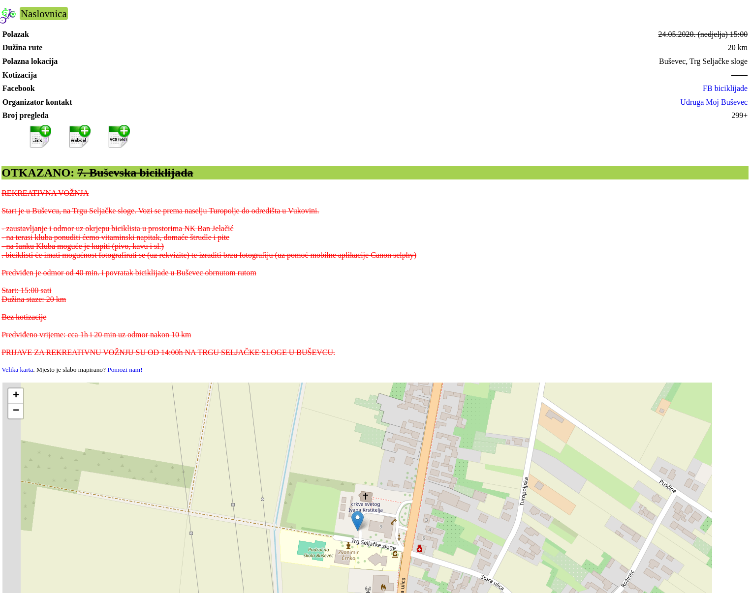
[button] (357, 521)
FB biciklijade (725, 88)
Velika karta (17, 369)
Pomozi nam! (124, 369)
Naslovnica (44, 13)
